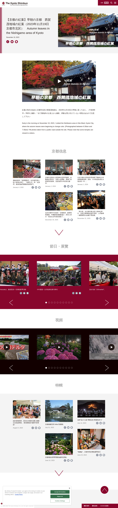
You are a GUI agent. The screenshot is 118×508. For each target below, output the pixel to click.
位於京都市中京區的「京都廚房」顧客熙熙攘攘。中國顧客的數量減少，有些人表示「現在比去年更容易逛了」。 (58, 214)
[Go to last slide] (11, 302)
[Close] (69, 488)
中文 (106, 2)
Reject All (60, 496)
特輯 (59, 385)
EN (102, 2)
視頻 (59, 320)
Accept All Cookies (60, 492)
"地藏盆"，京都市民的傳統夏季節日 (89, 452)
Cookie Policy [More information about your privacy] (19, 494)
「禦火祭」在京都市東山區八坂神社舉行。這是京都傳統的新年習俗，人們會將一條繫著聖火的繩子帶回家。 (90, 213)
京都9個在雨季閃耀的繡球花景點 (56, 457)
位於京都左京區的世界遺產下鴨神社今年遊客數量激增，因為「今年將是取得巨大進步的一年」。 (90, 179)
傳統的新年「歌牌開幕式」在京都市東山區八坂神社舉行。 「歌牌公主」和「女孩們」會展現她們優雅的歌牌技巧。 (26, 182)
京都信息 (59, 151)
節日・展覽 (59, 246)
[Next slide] (107, 302)
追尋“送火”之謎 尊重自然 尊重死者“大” (89, 420)
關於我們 (86, 506)
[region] (37, 495)
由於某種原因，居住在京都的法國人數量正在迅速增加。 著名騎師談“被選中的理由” (26, 422)
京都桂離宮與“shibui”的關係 (54, 424)
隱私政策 (94, 506)
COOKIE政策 (104, 506)
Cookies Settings (60, 501)
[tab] (46, 302)
